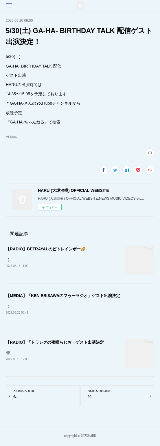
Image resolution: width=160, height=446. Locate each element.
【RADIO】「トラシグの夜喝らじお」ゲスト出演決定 (55, 343)
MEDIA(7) (12, 137)
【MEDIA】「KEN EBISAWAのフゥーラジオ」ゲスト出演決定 (63, 296)
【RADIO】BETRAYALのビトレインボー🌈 (46, 249)
